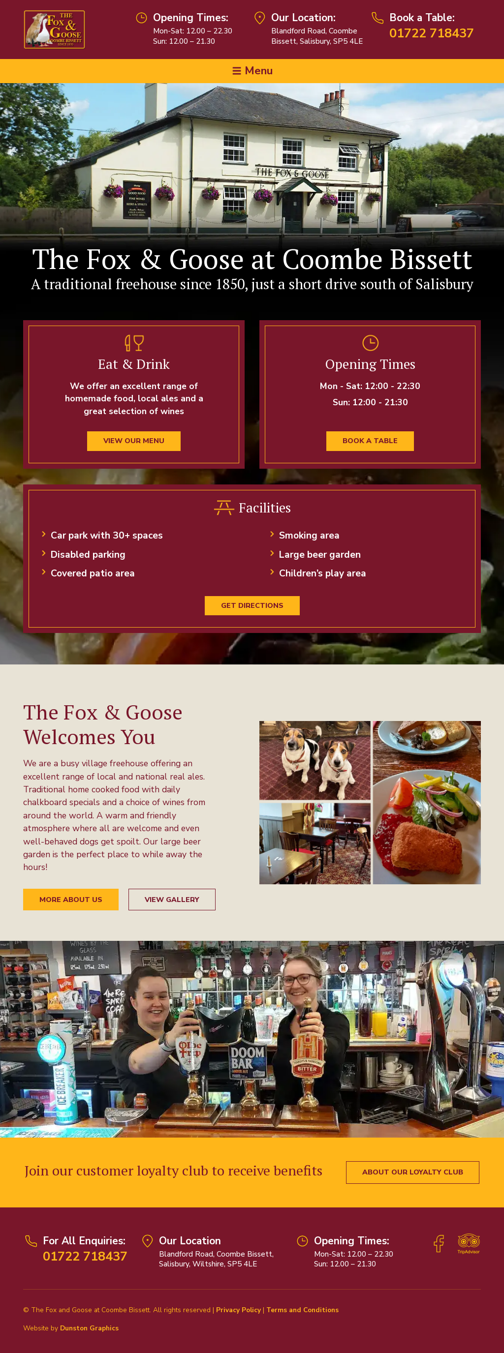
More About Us (70, 899)
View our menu (133, 441)
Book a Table (370, 441)
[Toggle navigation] (252, 71)
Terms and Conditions (302, 1310)
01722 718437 (431, 33)
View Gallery (172, 899)
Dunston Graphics (89, 1328)
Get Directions (252, 605)
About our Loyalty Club (412, 1172)
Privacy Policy (238, 1310)
